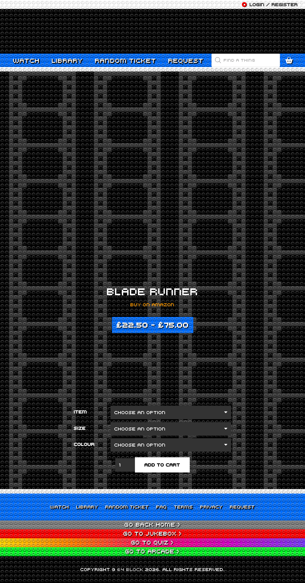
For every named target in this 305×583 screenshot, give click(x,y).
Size (80, 428)
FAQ (161, 507)
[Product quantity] (125, 465)
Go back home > (153, 524)
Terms (183, 507)
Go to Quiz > (152, 542)
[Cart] (291, 60)
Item (80, 412)
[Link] (152, 31)
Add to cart (162, 465)
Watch (59, 507)
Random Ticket (127, 507)
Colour (84, 444)
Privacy (211, 507)
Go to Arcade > (152, 551)
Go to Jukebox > (152, 533)
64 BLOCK (130, 569)
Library (87, 507)
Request (242, 507)
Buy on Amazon (152, 304)
